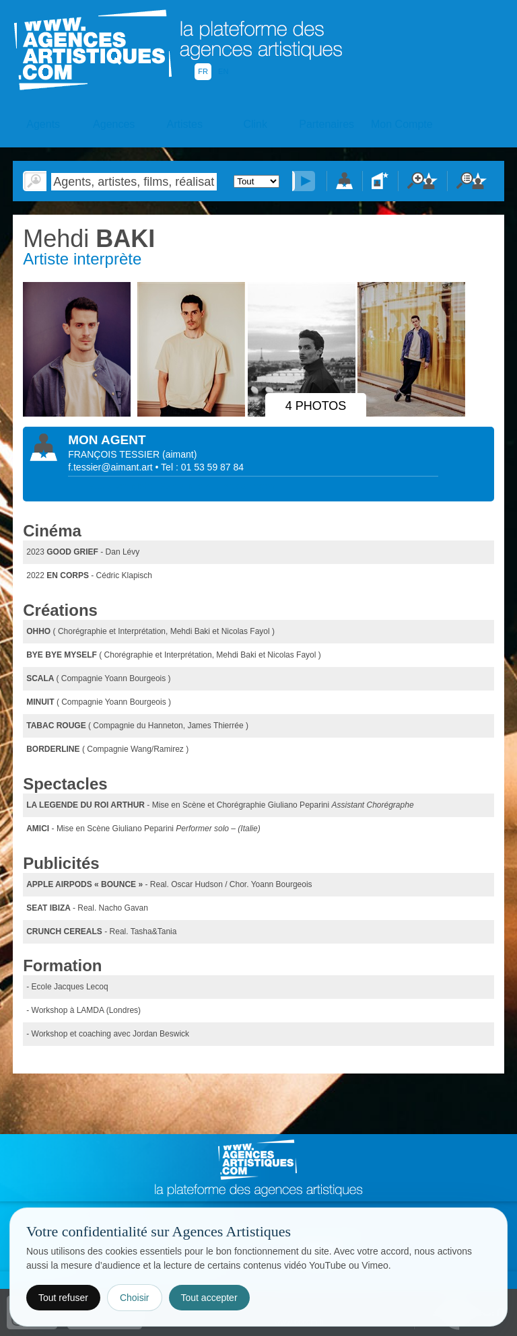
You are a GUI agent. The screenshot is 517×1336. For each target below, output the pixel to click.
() (179, 454)
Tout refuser (63, 1297)
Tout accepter (209, 1297)
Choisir (134, 1297)
